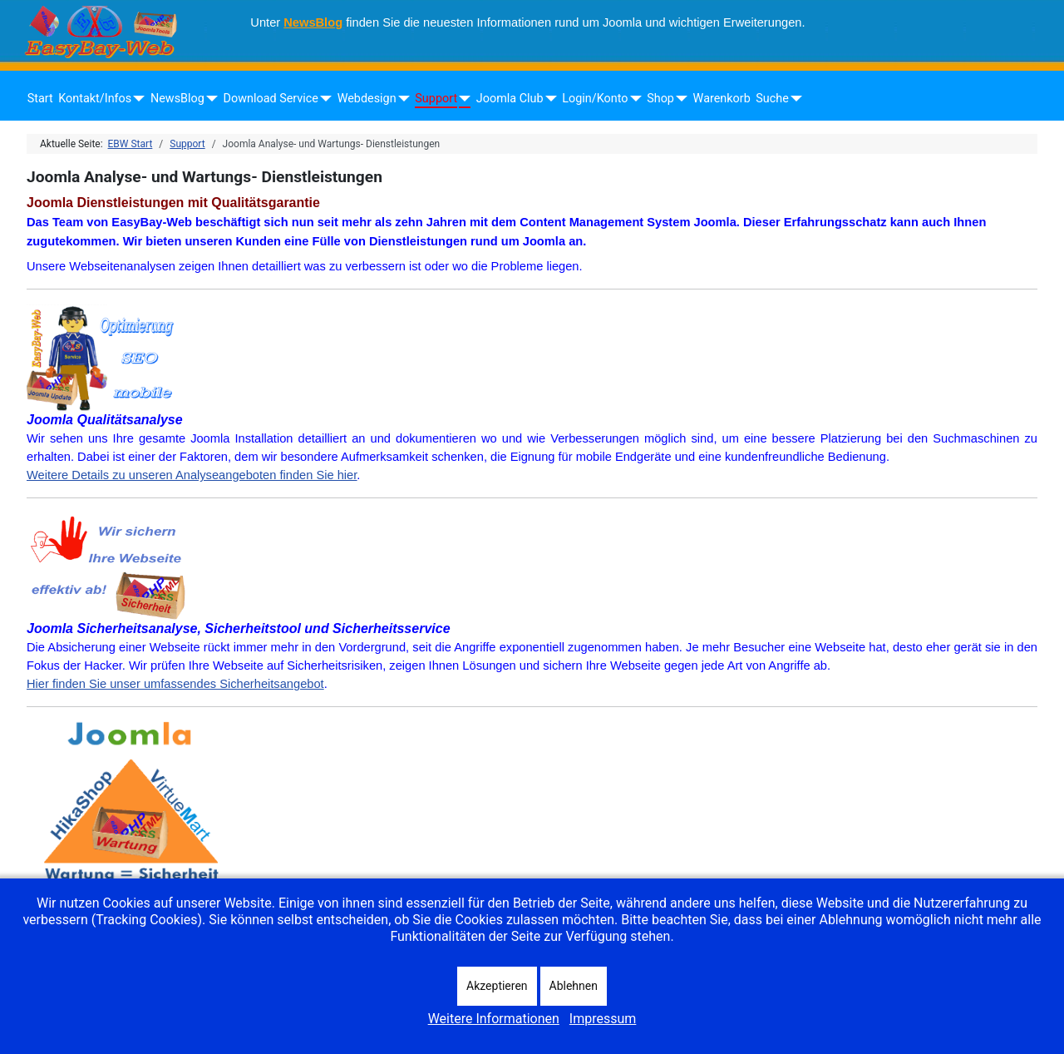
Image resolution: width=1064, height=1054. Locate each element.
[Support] (461, 99)
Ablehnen (573, 985)
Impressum (603, 1019)
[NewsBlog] (209, 99)
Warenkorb (722, 99)
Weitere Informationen (493, 1019)
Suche (772, 99)
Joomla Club (510, 99)
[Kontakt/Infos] (136, 99)
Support (436, 99)
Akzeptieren (497, 985)
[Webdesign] (401, 99)
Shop (660, 99)
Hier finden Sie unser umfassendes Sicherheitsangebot (175, 683)
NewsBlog (312, 22)
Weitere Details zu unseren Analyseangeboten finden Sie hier (192, 475)
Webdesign (367, 99)
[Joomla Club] (548, 99)
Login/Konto (595, 99)
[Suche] (793, 99)
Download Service (271, 99)
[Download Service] (323, 99)
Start (40, 99)
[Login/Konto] (632, 99)
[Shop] (678, 99)
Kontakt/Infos (94, 99)
